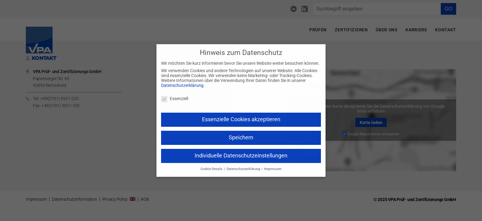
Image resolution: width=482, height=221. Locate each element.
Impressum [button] (273, 169)
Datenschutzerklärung (182, 85)
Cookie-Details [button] (211, 169)
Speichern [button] (241, 137)
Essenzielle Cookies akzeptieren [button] (241, 119)
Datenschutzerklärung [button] (244, 169)
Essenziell (174, 98)
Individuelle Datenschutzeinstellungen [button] (241, 156)
